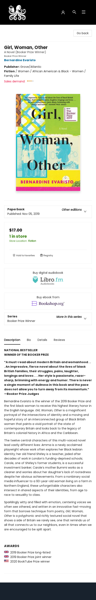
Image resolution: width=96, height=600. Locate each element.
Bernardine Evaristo (20, 60)
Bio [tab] (29, 340)
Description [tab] (12, 340)
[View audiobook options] (48, 278)
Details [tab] (42, 340)
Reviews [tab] (59, 340)
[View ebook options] (48, 301)
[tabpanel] (48, 460)
